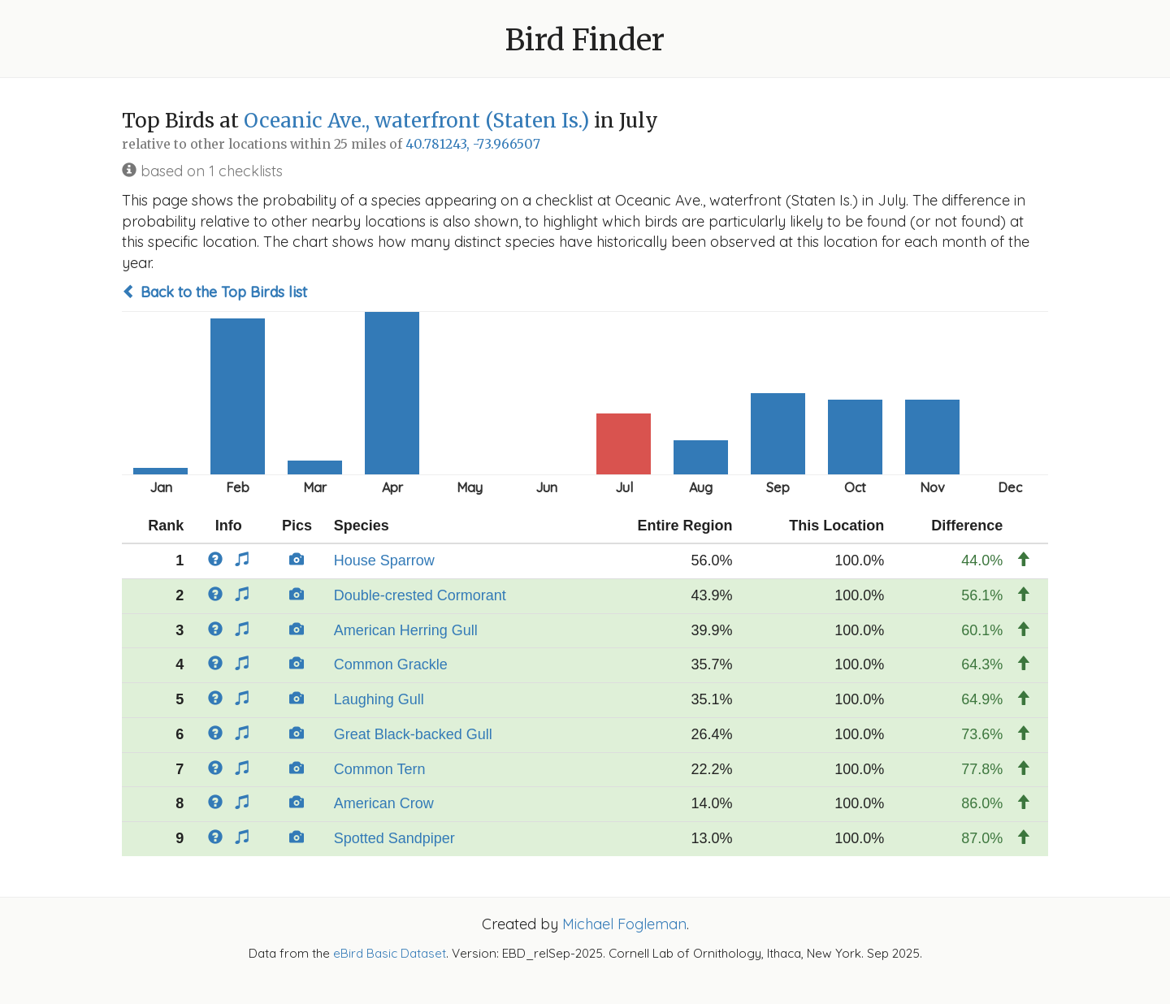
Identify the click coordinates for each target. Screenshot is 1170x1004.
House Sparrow (384, 560)
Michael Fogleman (624, 924)
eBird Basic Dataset (389, 953)
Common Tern (380, 769)
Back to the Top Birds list (214, 292)
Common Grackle (391, 664)
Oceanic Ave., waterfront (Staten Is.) (416, 120)
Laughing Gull (379, 699)
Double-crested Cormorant (420, 595)
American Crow (384, 803)
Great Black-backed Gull (413, 734)
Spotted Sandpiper (394, 838)
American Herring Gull (406, 630)
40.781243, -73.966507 (472, 144)
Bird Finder (585, 40)
